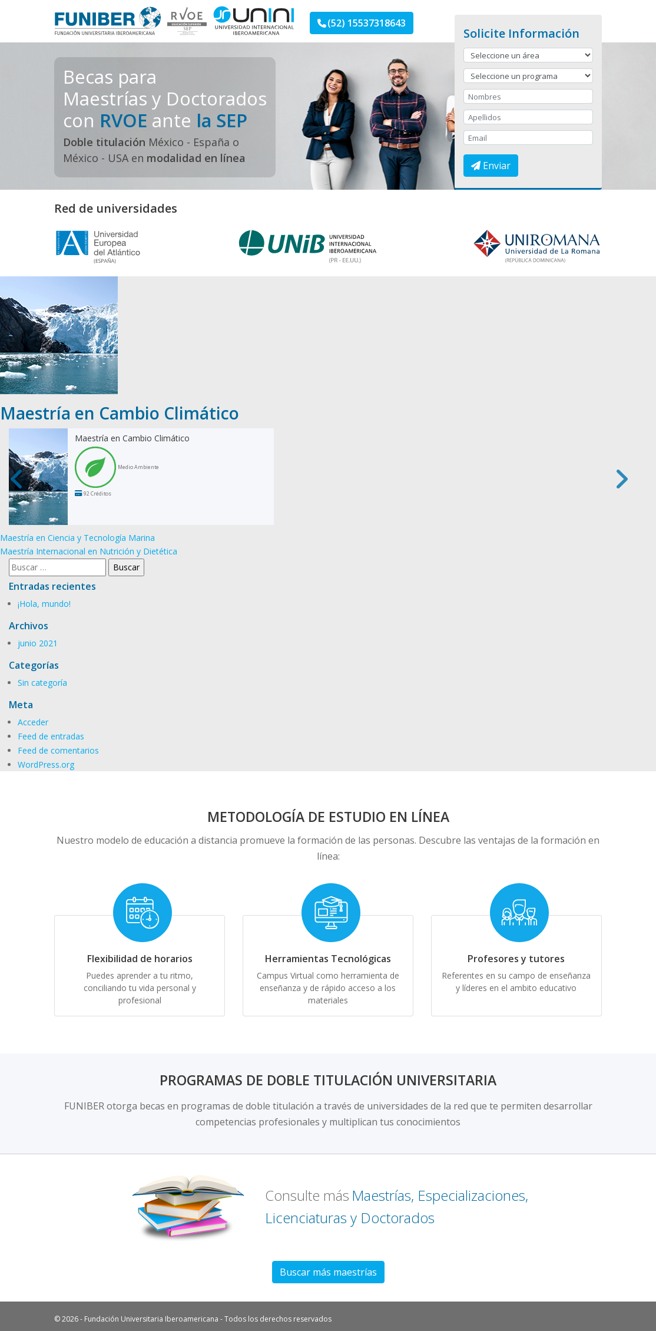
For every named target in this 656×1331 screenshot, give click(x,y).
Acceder (33, 722)
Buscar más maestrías (328, 1272)
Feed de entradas (51, 736)
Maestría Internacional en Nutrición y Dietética (88, 551)
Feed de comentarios (58, 750)
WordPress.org (46, 764)
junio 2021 (38, 643)
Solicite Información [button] (521, 33)
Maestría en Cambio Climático (132, 438)
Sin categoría (42, 682)
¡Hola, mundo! (44, 603)
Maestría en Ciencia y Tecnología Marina (77, 537)
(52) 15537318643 (361, 22)
